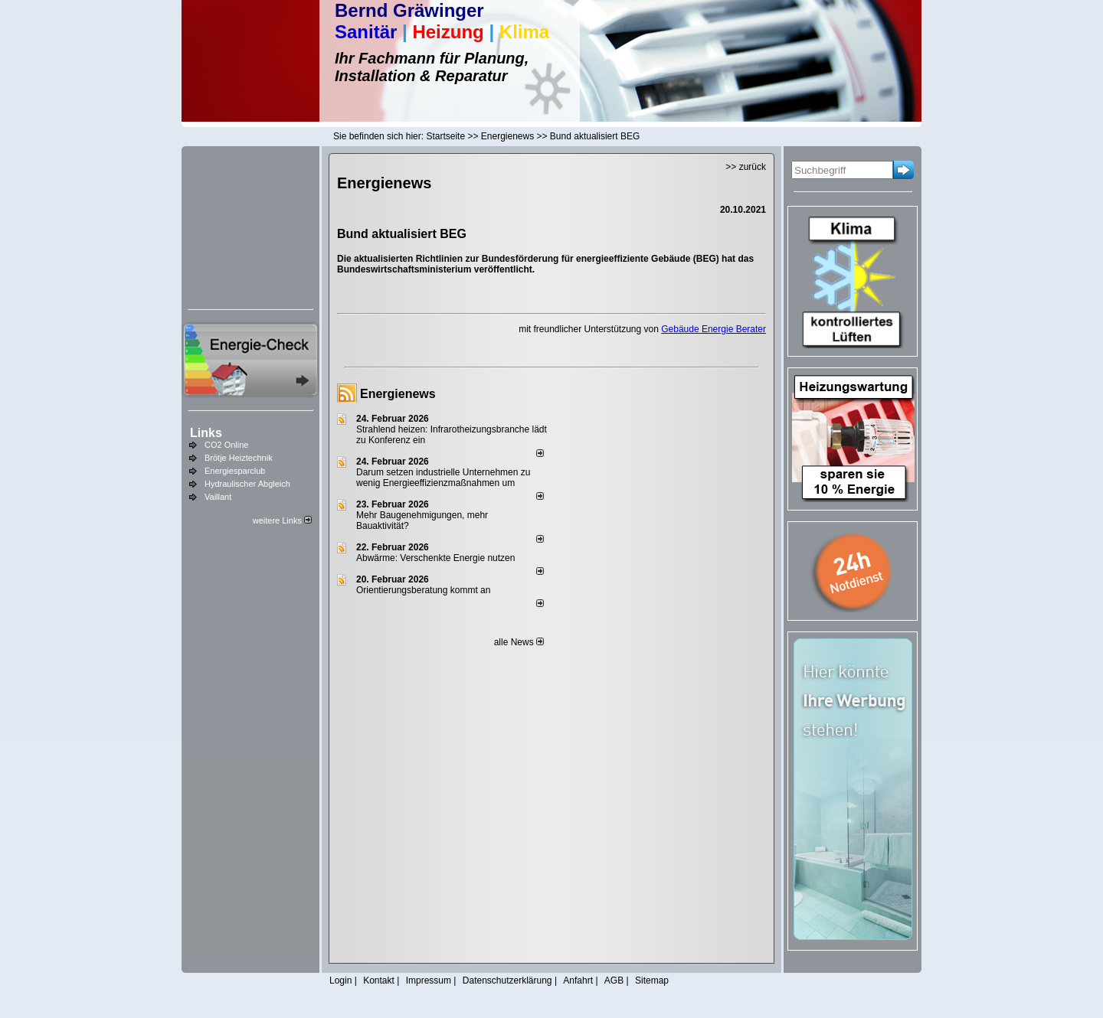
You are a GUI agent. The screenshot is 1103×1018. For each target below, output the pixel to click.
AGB (614, 980)
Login (340, 980)
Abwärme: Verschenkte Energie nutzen (435, 558)
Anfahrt (578, 980)
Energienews (398, 393)
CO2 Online (226, 444)
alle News (519, 642)
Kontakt (378, 980)
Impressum (428, 980)
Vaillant (218, 496)
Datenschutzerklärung (507, 980)
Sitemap (652, 980)
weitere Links (282, 520)
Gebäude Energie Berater (713, 329)
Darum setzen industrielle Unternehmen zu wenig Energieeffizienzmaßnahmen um (443, 477)
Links (206, 432)
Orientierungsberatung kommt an (423, 590)
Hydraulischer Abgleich (247, 483)
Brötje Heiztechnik (239, 457)
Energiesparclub (235, 470)
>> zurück (745, 167)
